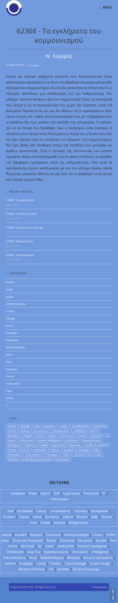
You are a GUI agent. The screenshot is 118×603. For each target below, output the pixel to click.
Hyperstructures (56, 552)
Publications (13, 383)
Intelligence (15, 445)
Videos (10, 398)
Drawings (11, 333)
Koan (33, 557)
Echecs (94, 430)
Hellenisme (26, 440)
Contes (10, 311)
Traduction (14, 454)
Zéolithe (63, 569)
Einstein (9, 517)
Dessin (12, 430)
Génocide (27, 546)
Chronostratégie (76, 535)
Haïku (49, 546)
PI (103, 493)
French (81, 435)
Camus (63, 426)
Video (66, 454)
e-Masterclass (60, 430)
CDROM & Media (16, 304)
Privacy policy (99, 586)
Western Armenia (32, 569)
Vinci (90, 454)
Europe (101, 540)
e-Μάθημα (79, 430)
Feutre (52, 435)
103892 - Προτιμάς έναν (19, 241)
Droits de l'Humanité (27, 540)
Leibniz (68, 517)
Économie (67, 540)
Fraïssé (24, 517)
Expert (45, 493)
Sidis (94, 517)
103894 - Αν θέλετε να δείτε (21, 214)
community (99, 426)
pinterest (102, 445)
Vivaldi (45, 522)
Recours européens (98, 557)
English (28, 435)
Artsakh (25, 426)
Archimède (25, 511)
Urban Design (100, 563)
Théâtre (55, 563)
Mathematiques (15, 347)
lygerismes (59, 445)
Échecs (51, 540)
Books (10, 297)
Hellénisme (65, 546)
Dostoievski (41, 430)
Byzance (50, 426)
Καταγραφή (62, 459)
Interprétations (14, 557)
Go (107, 435)
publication (40, 450)
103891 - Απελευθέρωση (20, 255)
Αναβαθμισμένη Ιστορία (36, 459)
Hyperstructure (91, 440)
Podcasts (11, 369)
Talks (9, 391)
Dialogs (10, 318)
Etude (40, 435)
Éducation (85, 540)
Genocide (95, 435)
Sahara (55, 450)
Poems (10, 376)
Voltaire (59, 522)
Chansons (53, 535)
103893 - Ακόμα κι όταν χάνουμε (24, 227)
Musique (75, 445)
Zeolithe (13, 459)
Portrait (24, 450)
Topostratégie (75, 563)
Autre (37, 426)
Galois (37, 517)
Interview (31, 445)
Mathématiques (52, 557)
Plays (9, 362)
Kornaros (52, 517)
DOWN (113, 598)
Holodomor (71, 440)
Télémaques (59, 499)
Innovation (80, 552)
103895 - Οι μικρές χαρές (20, 200)
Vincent (78, 454)
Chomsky (80, 511)
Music (9, 354)
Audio (9, 289)
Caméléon (17, 493)
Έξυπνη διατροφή (86, 569)
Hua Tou (33, 552)
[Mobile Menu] (105, 7)
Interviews (12, 340)
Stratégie (26, 563)
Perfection (91, 493)
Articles (35, 65)
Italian (44, 445)
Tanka (41, 563)
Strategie (83, 450)
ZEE (99, 454)
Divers (10, 325)
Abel (10, 511)
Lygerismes (71, 493)
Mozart (82, 517)
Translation (52, 454)
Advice (7, 535)
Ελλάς (32, 493)
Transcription (33, 454)
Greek (11, 440)
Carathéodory (60, 511)
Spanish (69, 450)
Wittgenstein (78, 522)
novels (89, 445)
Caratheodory (80, 426)
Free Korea (66, 435)
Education (14, 435)
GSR (57, 493)
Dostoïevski (99, 511)
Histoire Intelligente (49, 440)
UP (113, 591)
